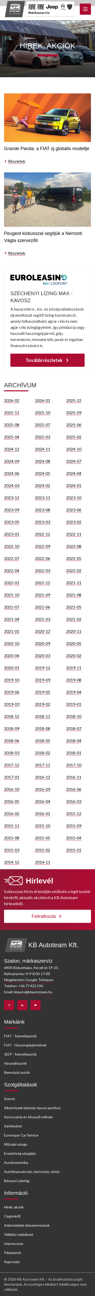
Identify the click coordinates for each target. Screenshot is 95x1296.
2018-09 (11, 728)
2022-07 (11, 558)
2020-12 (42, 631)
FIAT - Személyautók (20, 1036)
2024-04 (73, 473)
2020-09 (42, 643)
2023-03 (42, 521)
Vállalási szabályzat (18, 1234)
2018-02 (42, 752)
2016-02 (11, 813)
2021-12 (42, 582)
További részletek (48, 360)
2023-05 (11, 521)
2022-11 (73, 534)
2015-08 (11, 837)
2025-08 (11, 424)
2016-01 (42, 813)
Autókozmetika (16, 1162)
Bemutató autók (17, 1072)
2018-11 (42, 716)
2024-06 (11, 473)
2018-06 (11, 740)
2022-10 (11, 546)
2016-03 (73, 801)
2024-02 (42, 485)
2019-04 (73, 692)
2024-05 (42, 473)
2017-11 (42, 764)
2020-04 (11, 655)
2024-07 (73, 461)
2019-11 (73, 667)
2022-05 (73, 558)
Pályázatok (12, 1252)
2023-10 (73, 497)
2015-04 (73, 837)
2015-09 (73, 825)
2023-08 (42, 509)
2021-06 (42, 606)
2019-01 (73, 704)
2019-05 (42, 692)
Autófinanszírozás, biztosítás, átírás (32, 1171)
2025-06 (73, 424)
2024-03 (11, 485)
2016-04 (42, 801)
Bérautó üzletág (16, 1181)
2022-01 (11, 582)
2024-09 (11, 461)
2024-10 (73, 449)
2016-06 (73, 789)
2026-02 (11, 400)
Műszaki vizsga (15, 1144)
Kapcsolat (12, 1262)
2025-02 (73, 436)
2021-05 (73, 606)
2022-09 (42, 546)
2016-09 (42, 789)
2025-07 (42, 424)
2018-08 (42, 728)
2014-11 (42, 862)
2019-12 (42, 667)
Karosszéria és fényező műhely (28, 1117)
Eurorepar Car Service (21, 1135)
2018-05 (42, 740)
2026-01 (42, 400)
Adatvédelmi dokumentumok (27, 1225)
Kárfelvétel (13, 1126)
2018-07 (73, 728)
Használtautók (15, 1063)
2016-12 (42, 777)
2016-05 (11, 801)
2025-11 (11, 412)
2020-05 (73, 643)
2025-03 (42, 436)
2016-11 (73, 777)
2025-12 (73, 400)
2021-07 (11, 606)
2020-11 (73, 631)
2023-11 (42, 497)
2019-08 (73, 679)
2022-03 (42, 570)
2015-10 (42, 825)
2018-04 (73, 740)
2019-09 (42, 679)
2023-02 (73, 521)
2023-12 (11, 497)
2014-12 (11, 862)
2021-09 (42, 594)
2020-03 (42, 655)
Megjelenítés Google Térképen (28, 980)
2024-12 (11, 449)
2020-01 (11, 667)
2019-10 (11, 679)
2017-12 (11, 764)
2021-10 (11, 594)
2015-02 (42, 849)
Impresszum (13, 1243)
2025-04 (11, 436)
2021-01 (11, 631)
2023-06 (73, 509)
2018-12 (11, 716)
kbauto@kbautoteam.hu (33, 992)
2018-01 (73, 752)
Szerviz (9, 1099)
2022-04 (11, 570)
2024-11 (42, 449)
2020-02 (73, 655)
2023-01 (11, 534)
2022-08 (73, 546)
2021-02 (73, 619)
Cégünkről (12, 1216)
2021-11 (73, 582)
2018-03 (11, 752)
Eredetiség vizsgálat (20, 1153)
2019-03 (11, 704)
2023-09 (11, 509)
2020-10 (11, 643)
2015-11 (11, 825)
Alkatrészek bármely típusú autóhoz (32, 1108)
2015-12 (73, 813)
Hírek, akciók (14, 1207)
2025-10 (42, 412)
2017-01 (11, 777)
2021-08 (73, 594)
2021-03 (42, 619)
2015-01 (73, 849)
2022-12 (42, 534)
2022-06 (42, 558)
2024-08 (42, 461)
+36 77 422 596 (30, 986)
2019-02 (42, 704)
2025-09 (73, 412)
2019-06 (11, 692)
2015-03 (11, 849)
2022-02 (73, 570)
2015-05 (42, 837)
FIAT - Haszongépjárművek (25, 1045)
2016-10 (11, 789)
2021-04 (11, 619)
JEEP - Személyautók (20, 1054)
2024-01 (73, 485)
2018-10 (73, 716)
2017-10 (73, 764)
